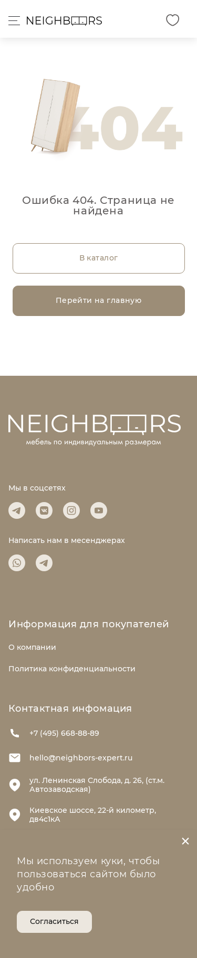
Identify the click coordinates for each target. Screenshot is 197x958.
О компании (32, 647)
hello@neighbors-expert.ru (70, 758)
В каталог (98, 258)
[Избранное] (172, 20)
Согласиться (54, 921)
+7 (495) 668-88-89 (53, 733)
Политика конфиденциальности (72, 668)
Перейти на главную (99, 300)
